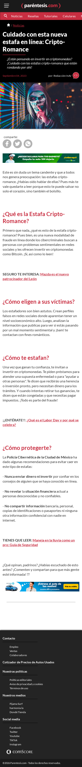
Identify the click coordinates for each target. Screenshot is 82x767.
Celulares (69, 16)
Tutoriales (51, 16)
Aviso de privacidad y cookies (26, 684)
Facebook (15, 727)
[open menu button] (6, 6)
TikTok (13, 740)
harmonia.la (16, 708)
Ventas (13, 651)
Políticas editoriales (21, 680)
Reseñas (33, 16)
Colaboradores (18, 655)
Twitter (14, 731)
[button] (6, 16)
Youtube (14, 736)
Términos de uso (19, 688)
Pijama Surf (16, 703)
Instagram (15, 744)
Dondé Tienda (18, 712)
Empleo (14, 646)
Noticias (17, 16)
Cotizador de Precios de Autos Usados (28, 662)
